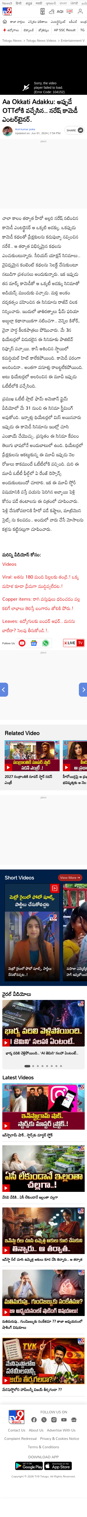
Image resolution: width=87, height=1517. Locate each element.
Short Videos (19, 878)
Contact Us (17, 1430)
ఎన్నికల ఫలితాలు (38, 21)
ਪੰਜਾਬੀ (74, 2)
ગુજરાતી (51, 2)
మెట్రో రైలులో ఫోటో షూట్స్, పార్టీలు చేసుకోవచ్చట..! (30, 971)
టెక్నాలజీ (29, 30)
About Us (36, 1430)
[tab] (27, 1066)
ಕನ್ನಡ (29, 2)
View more (70, 877)
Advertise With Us (61, 1430)
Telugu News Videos (40, 40)
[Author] (7, 131)
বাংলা (63, 2)
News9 (7, 2)
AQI (60, 11)
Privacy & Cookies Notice (59, 1438)
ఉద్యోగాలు (13, 30)
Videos (9, 564)
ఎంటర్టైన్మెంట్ (58, 21)
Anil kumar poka (25, 129)
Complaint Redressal (20, 1438)
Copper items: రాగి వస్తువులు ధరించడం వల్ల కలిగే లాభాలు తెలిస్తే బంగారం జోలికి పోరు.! (41, 603)
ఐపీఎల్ (73, 21)
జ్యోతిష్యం (44, 30)
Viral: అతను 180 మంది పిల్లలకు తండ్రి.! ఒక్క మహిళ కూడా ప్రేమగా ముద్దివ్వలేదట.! (40, 581)
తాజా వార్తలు (17, 21)
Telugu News (12, 40)
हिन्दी (19, 2)
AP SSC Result (64, 30)
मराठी (39, 2)
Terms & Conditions (43, 1447)
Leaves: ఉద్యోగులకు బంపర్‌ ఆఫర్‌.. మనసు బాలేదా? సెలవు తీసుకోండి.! (38, 625)
